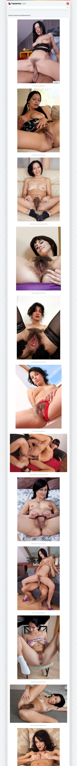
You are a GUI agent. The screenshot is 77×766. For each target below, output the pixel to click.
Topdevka (18, 3)
